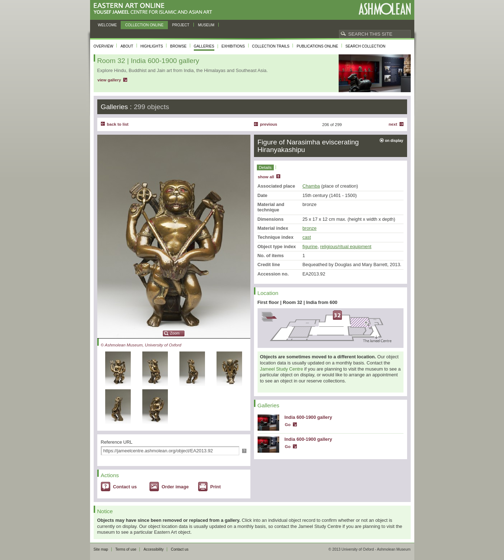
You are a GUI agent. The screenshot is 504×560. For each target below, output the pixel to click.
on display (394, 141)
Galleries (204, 46)
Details (265, 167)
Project (180, 25)
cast (307, 237)
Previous (268, 124)
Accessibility (153, 549)
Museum (206, 25)
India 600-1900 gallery (308, 417)
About (126, 46)
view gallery (109, 80)
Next (393, 124)
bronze (310, 228)
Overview (103, 46)
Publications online (317, 46)
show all (266, 177)
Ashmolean (384, 9)
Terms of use (126, 549)
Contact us (125, 486)
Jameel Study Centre (281, 369)
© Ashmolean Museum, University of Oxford (141, 345)
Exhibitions (233, 46)
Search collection (365, 46)
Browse (178, 46)
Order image (175, 486)
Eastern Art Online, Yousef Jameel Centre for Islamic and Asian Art (155, 9)
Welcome (107, 25)
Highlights (152, 46)
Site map (101, 549)
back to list (118, 124)
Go (288, 424)
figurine (310, 246)
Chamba (311, 186)
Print (215, 486)
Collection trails (271, 46)
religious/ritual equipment (345, 246)
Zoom (174, 333)
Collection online (144, 25)
